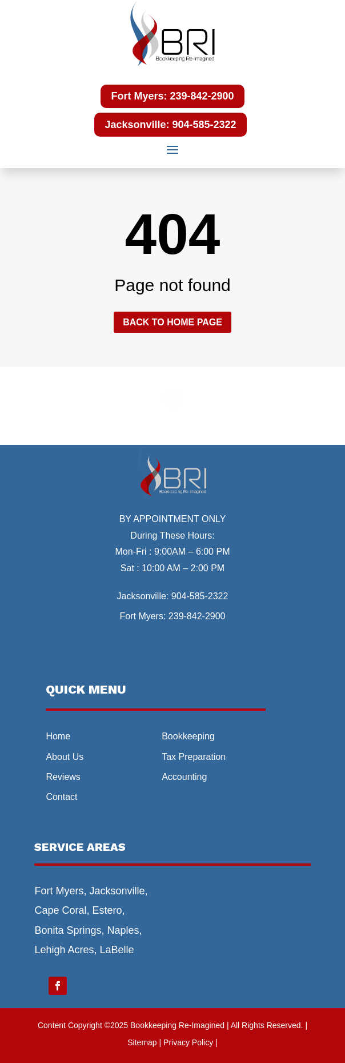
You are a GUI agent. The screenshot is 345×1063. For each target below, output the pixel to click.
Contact (61, 797)
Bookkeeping (188, 736)
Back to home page (172, 322)
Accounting (184, 777)
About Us (64, 757)
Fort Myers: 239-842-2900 (172, 96)
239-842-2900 (197, 616)
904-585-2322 (199, 596)
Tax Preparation (194, 757)
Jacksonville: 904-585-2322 (170, 124)
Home (58, 736)
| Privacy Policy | (188, 1042)
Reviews (63, 777)
